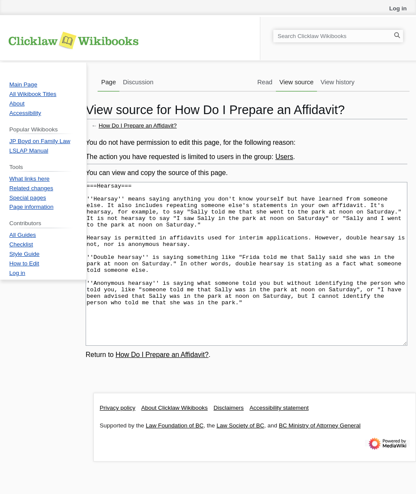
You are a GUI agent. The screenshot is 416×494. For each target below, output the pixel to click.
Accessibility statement (279, 440)
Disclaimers (229, 440)
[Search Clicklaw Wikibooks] (338, 36)
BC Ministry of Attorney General (320, 458)
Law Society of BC (240, 458)
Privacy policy (118, 440)
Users (284, 156)
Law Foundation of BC (175, 458)
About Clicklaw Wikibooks (174, 440)
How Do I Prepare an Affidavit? (138, 125)
